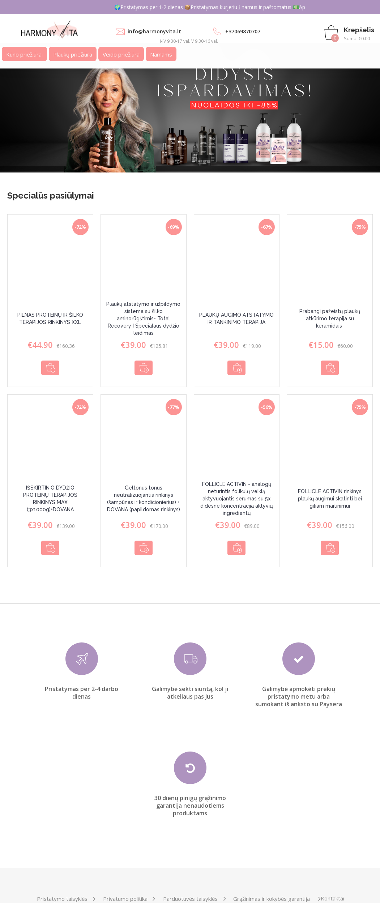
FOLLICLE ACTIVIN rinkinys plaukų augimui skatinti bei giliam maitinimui (330, 493)
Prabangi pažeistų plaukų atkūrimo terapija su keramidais (329, 318)
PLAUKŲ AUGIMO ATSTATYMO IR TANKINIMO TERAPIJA (236, 318)
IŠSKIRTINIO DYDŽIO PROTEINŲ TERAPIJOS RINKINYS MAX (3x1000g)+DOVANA (50, 493)
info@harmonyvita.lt (154, 31)
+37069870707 (242, 31)
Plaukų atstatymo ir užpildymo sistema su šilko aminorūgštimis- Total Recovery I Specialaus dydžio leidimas (143, 318)
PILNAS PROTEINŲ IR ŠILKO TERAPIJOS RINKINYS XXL (50, 318)
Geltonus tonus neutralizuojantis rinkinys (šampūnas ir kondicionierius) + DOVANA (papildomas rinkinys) (143, 493)
